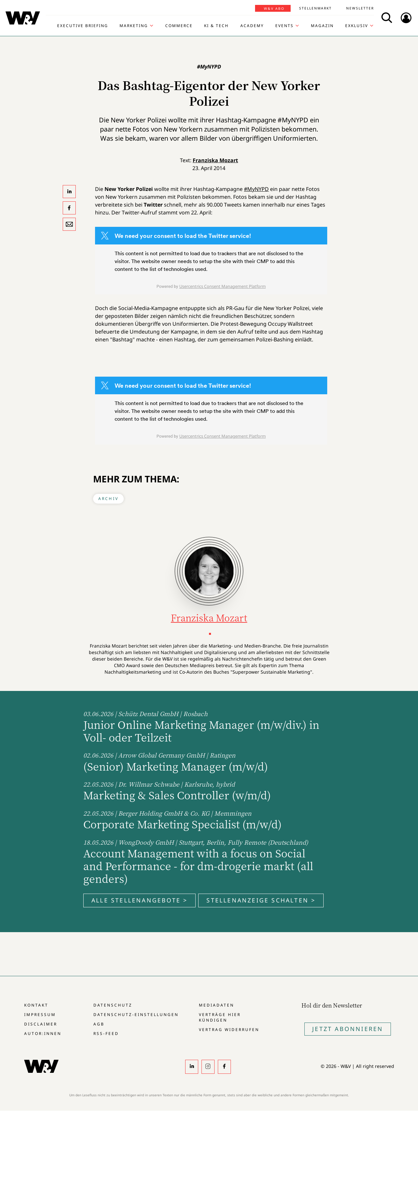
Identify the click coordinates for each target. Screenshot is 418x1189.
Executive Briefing (82, 25)
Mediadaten (216, 1005)
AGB (98, 1024)
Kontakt (36, 1005)
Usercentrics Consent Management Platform (222, 286)
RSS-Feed (106, 1033)
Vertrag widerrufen (229, 1029)
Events (284, 25)
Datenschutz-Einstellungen (136, 1014)
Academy (252, 25)
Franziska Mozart (215, 160)
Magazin (322, 25)
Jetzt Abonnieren (347, 1029)
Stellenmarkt (315, 8)
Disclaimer (40, 1024)
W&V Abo (274, 8)
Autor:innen (42, 1033)
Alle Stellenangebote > (139, 900)
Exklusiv (356, 25)
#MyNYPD (256, 189)
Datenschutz (112, 1005)
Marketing (134, 25)
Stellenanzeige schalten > (260, 900)
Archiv (108, 498)
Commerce (179, 25)
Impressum (40, 1014)
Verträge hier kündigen (220, 1017)
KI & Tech (216, 25)
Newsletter (360, 8)
